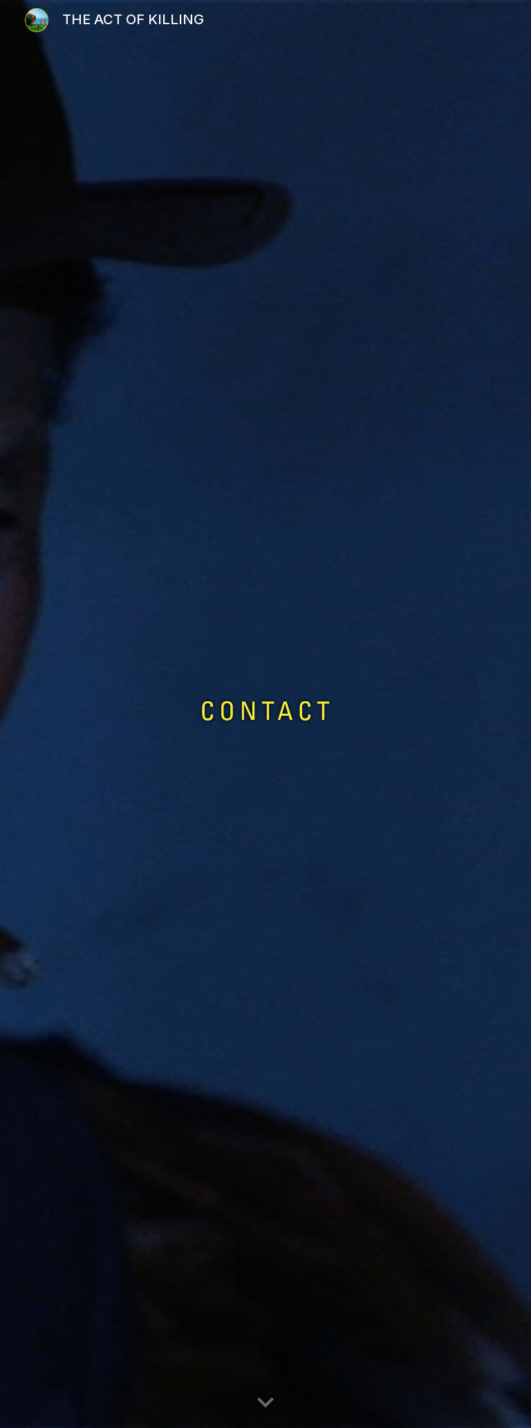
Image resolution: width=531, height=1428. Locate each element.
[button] (265, 1403)
